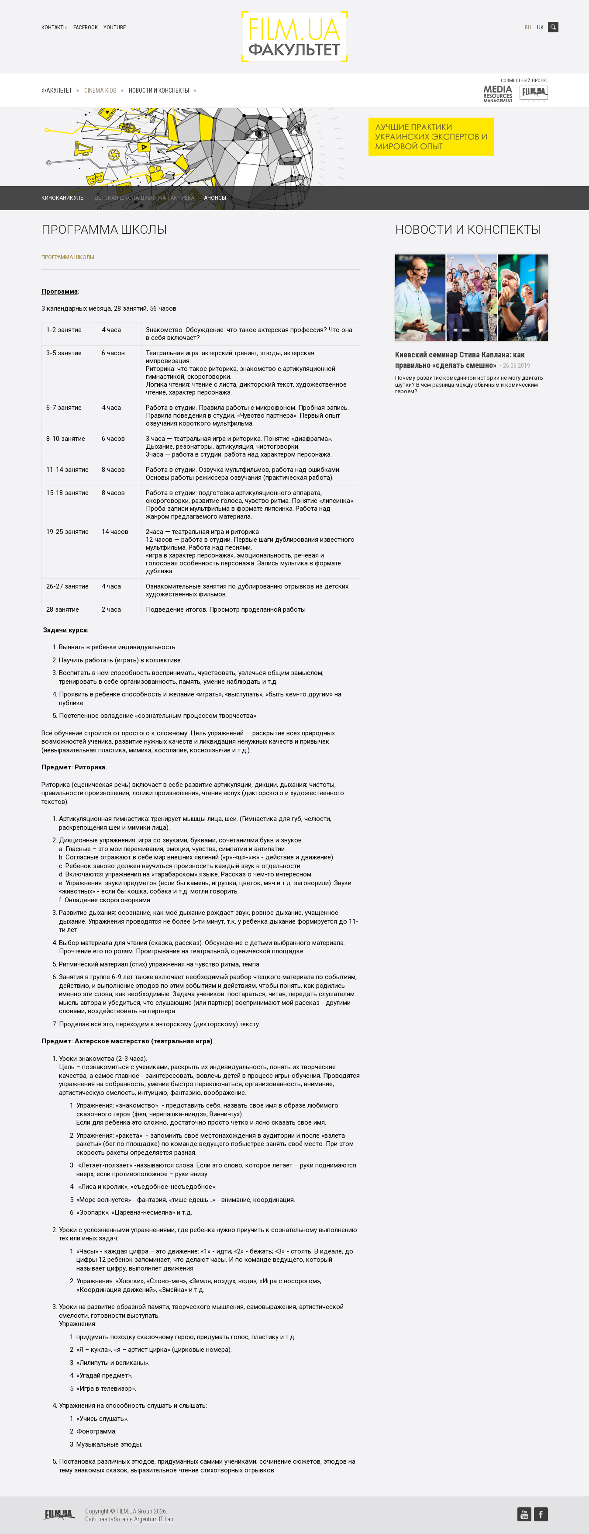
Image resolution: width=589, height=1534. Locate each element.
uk (540, 27)
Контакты (54, 27)
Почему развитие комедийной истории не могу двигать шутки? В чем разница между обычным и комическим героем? (469, 384)
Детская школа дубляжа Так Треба (144, 198)
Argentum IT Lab (153, 1519)
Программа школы (67, 257)
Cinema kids (100, 90)
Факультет (56, 90)
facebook (85, 27)
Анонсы (215, 198)
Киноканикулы (63, 198)
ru (528, 27)
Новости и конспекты (159, 90)
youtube (114, 27)
